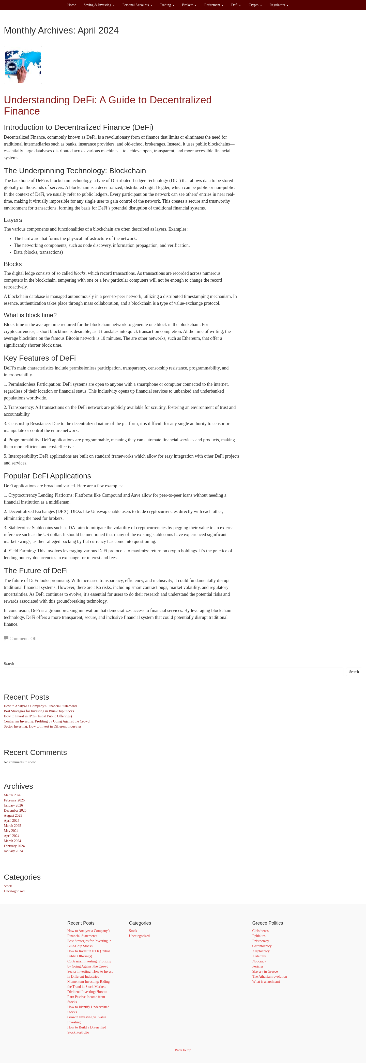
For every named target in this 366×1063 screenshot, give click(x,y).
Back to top (183, 1050)
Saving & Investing (99, 5)
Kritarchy (259, 956)
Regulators (279, 5)
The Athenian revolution (269, 976)
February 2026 (14, 800)
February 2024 (14, 846)
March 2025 (12, 826)
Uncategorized (14, 891)
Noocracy (259, 961)
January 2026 (13, 805)
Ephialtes (259, 936)
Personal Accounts (137, 5)
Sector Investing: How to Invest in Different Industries (43, 726)
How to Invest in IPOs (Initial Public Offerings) (38, 716)
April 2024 (11, 836)
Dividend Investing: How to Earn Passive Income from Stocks (87, 997)
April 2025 (11, 821)
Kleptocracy (261, 951)
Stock (8, 886)
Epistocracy (260, 941)
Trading (167, 5)
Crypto (255, 5)
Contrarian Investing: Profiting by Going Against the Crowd (46, 721)
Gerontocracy (262, 946)
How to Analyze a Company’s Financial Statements (40, 706)
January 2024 (13, 851)
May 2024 (11, 831)
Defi (236, 5)
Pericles (258, 966)
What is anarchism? (266, 982)
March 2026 (12, 795)
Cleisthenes (260, 931)
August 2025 (13, 815)
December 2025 (15, 810)
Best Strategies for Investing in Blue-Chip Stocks (39, 711)
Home (71, 5)
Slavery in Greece (265, 971)
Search (9, 664)
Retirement (214, 5)
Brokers (189, 5)
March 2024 (12, 841)
